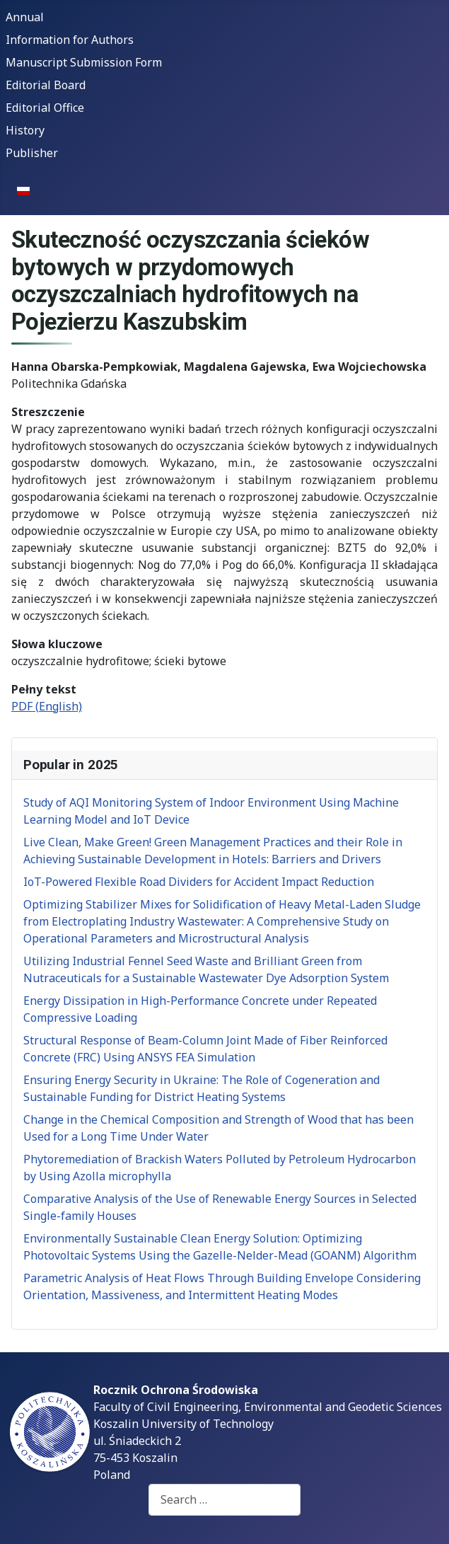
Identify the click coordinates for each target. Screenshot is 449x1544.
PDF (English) (46, 706)
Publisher (32, 153)
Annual (25, 17)
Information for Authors (70, 39)
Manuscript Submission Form (84, 62)
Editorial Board (46, 85)
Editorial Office (45, 107)
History (25, 130)
